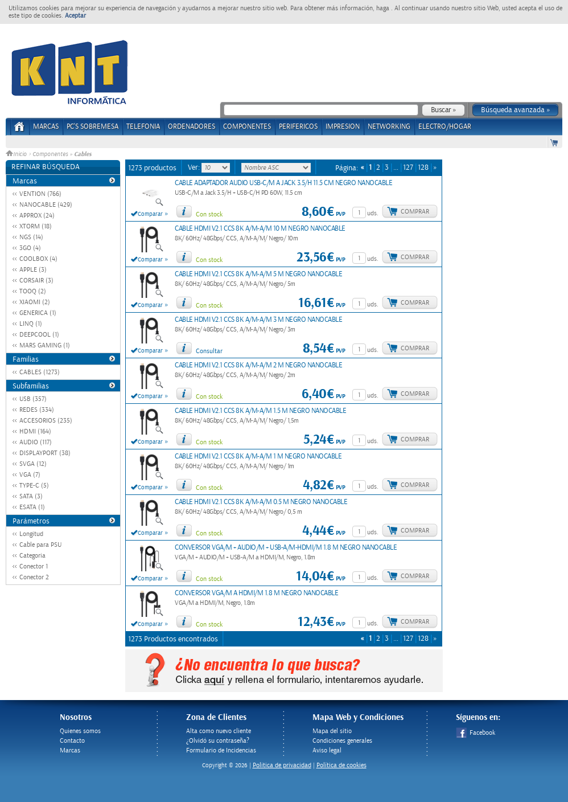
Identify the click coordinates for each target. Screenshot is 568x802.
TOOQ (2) (32, 291)
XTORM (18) (35, 226)
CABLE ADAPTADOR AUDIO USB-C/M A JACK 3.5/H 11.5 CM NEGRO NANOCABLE (283, 183)
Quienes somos (80, 731)
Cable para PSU (40, 545)
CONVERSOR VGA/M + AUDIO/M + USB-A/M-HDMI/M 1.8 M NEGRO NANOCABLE (286, 547)
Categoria (32, 555)
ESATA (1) (32, 507)
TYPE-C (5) (34, 485)
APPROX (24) (37, 215)
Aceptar (75, 15)
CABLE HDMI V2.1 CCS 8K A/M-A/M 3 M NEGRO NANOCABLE (258, 320)
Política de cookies (341, 765)
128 (423, 167)
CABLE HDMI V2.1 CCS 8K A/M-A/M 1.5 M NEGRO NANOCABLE (260, 411)
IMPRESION (343, 126)
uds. (372, 213)
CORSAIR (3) (36, 280)
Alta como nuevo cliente (218, 731)
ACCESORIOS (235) (45, 420)
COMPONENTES (247, 126)
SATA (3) (31, 496)
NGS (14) (31, 237)
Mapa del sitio (332, 731)
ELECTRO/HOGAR (444, 126)
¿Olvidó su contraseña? (217, 740)
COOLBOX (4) (38, 259)
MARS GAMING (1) (44, 345)
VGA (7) (29, 474)
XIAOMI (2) (34, 302)
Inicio (17, 154)
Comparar (150, 214)
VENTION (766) (40, 194)
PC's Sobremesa (92, 126)
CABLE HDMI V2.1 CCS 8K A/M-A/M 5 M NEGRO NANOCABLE (258, 274)
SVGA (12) (33, 464)
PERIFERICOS (298, 126)
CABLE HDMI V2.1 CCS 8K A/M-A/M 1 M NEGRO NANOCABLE (258, 456)
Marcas (46, 126)
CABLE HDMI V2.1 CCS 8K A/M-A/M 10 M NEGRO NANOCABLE (260, 228)
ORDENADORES (191, 126)
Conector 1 (33, 566)
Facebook (475, 732)
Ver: (194, 167)
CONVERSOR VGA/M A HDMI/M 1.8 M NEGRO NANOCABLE (256, 593)
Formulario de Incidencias (221, 750)
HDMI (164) (35, 431)
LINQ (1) (30, 324)
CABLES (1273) (39, 372)
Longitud (31, 534)
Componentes (50, 154)
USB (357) (33, 399)
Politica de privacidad (282, 765)
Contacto (72, 740)
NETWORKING (389, 126)
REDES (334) (36, 410)
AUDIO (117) (35, 442)
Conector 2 (34, 577)
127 (408, 167)
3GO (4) (30, 248)
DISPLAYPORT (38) (45, 453)
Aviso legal (326, 750)
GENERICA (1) (37, 313)
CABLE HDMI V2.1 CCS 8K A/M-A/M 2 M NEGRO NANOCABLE (258, 365)
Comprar (415, 211)
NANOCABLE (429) (45, 204)
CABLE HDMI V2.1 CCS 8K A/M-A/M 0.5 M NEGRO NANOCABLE (261, 502)
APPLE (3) (33, 269)
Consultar (209, 351)
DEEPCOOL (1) (39, 334)
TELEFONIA (143, 126)
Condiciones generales (342, 740)
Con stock (209, 214)
